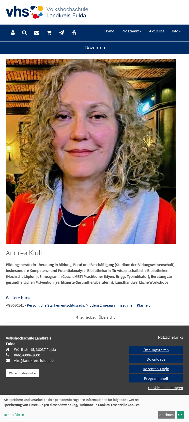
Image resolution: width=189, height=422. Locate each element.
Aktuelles (156, 30)
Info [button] (176, 30)
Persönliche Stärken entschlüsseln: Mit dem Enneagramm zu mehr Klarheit (88, 305)
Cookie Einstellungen (165, 387)
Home (109, 30)
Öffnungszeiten (156, 349)
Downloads (156, 359)
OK (180, 414)
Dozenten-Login (156, 368)
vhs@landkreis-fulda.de (33, 360)
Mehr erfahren (13, 414)
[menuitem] (12, 33)
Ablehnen (166, 414)
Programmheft (156, 378)
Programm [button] (132, 30)
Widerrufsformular (22, 373)
